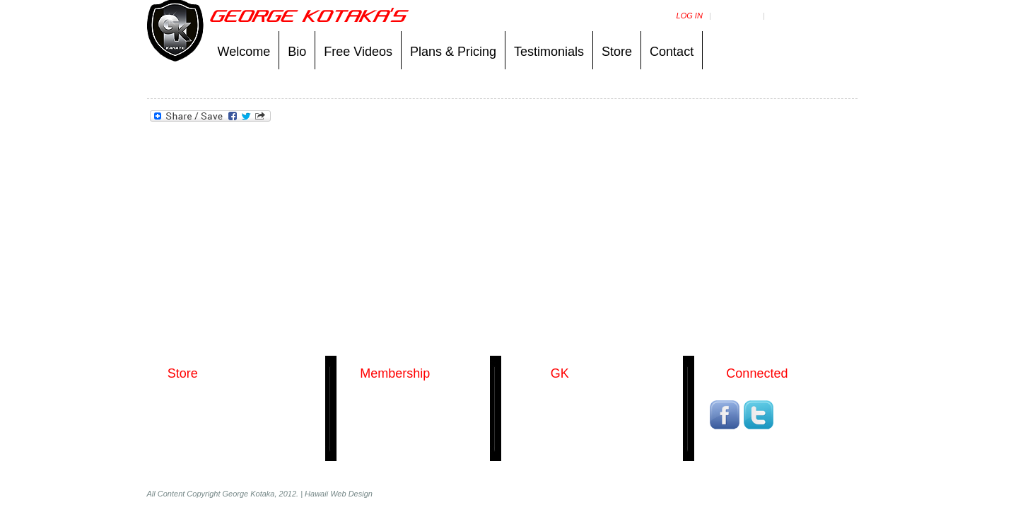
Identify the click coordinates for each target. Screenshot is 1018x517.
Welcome (244, 52)
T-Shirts (172, 439)
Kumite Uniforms (189, 420)
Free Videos (358, 52)
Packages (369, 401)
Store (617, 52)
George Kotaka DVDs (199, 401)
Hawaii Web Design (339, 493)
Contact (672, 52)
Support (788, 15)
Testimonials (549, 52)
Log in (690, 15)
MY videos (737, 15)
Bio (297, 52)
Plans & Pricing (453, 52)
